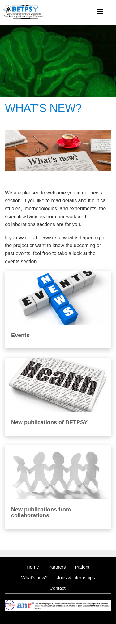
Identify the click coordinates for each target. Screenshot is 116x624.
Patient (82, 567)
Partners (57, 567)
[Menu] (100, 11)
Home (33, 567)
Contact (57, 588)
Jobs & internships (76, 577)
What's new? (34, 577)
